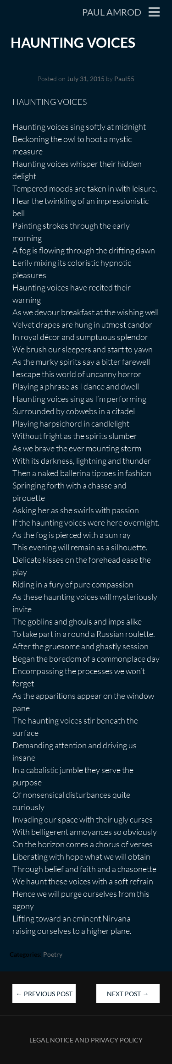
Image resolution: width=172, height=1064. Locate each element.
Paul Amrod (111, 11)
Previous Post (44, 994)
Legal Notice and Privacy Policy (86, 1040)
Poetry (52, 954)
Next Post (128, 994)
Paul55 (124, 78)
